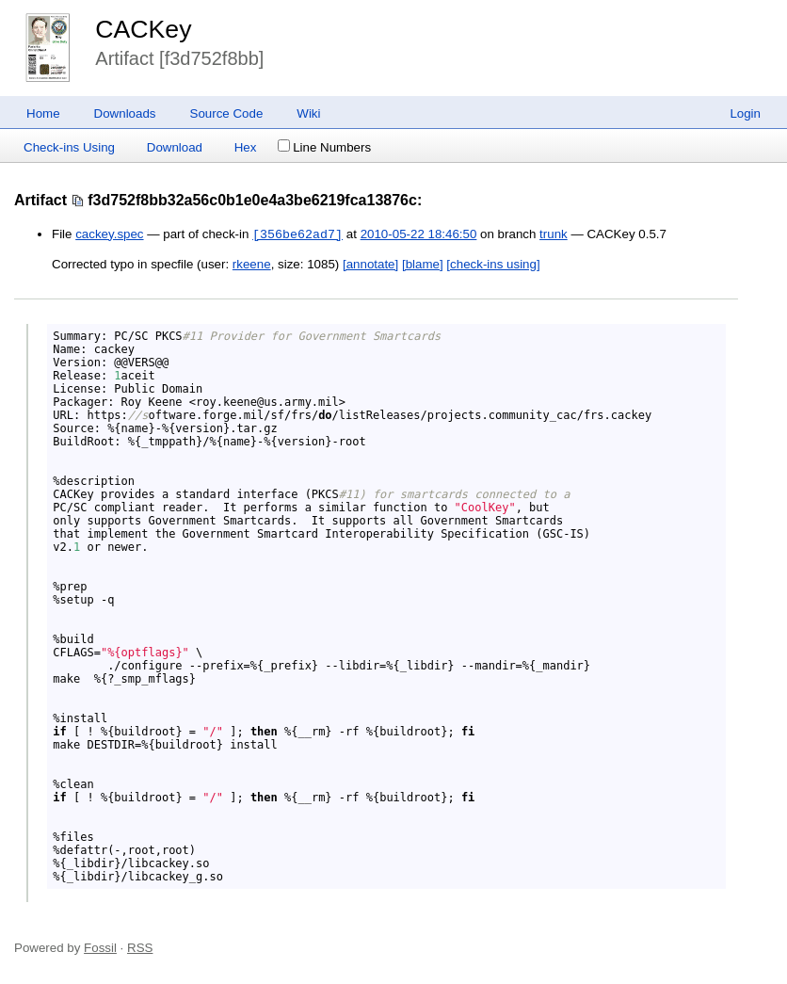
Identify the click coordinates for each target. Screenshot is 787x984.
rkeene (252, 264)
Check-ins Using (69, 147)
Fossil (100, 948)
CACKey (143, 29)
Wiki (308, 113)
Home (43, 113)
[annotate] (370, 264)
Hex (245, 147)
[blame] (422, 264)
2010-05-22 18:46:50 (419, 235)
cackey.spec (109, 235)
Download (174, 147)
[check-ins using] (492, 264)
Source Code (227, 113)
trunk (553, 235)
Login (745, 113)
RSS (140, 948)
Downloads (125, 113)
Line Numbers (324, 147)
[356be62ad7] (297, 234)
